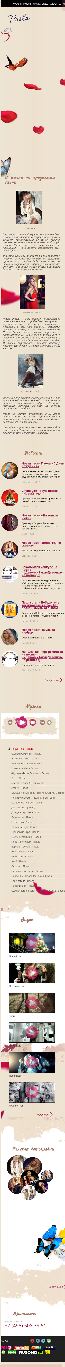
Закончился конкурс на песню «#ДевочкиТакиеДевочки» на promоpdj (42, 571)
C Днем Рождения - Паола (26, 753)
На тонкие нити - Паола (25, 758)
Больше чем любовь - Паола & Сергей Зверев (37, 792)
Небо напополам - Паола (25, 841)
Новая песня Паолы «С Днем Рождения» (43, 464)
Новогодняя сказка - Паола (26, 763)
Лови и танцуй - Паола (24, 827)
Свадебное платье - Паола (26, 802)
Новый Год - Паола (22, 748)
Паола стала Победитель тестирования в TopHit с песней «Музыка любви (40, 605)
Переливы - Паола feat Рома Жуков (31, 876)
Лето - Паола (18, 778)
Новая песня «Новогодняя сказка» (41, 544)
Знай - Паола (18, 861)
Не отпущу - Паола (22, 851)
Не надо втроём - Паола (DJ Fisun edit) (33, 797)
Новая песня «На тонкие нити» (40, 516)
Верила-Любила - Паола (25, 846)
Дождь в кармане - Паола (26, 812)
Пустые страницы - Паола (26, 836)
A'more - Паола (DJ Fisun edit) (27, 783)
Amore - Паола (19, 787)
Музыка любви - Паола (24, 768)
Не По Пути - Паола (22, 856)
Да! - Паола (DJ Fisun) (23, 807)
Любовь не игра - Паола (25, 831)
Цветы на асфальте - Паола (27, 871)
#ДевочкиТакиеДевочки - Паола (30, 773)
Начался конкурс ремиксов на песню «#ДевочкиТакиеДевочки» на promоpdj (42, 656)
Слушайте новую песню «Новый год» (40, 492)
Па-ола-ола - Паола (22, 817)
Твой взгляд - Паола (22, 880)
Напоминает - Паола (23, 885)
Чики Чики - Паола (22, 822)
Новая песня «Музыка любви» (38, 631)
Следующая (52, 680)
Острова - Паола (20, 866)
